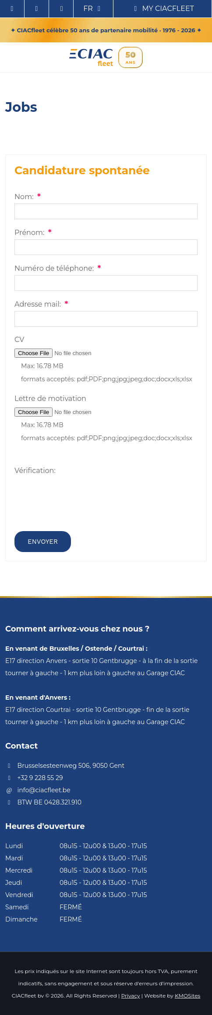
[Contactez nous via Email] (37, 8)
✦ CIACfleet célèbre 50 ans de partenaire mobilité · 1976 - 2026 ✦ (106, 30)
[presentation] (81, 507)
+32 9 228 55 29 (34, 778)
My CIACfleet (162, 8)
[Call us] (61, 8)
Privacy (130, 995)
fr (93, 8)
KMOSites (187, 995)
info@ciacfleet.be (38, 790)
